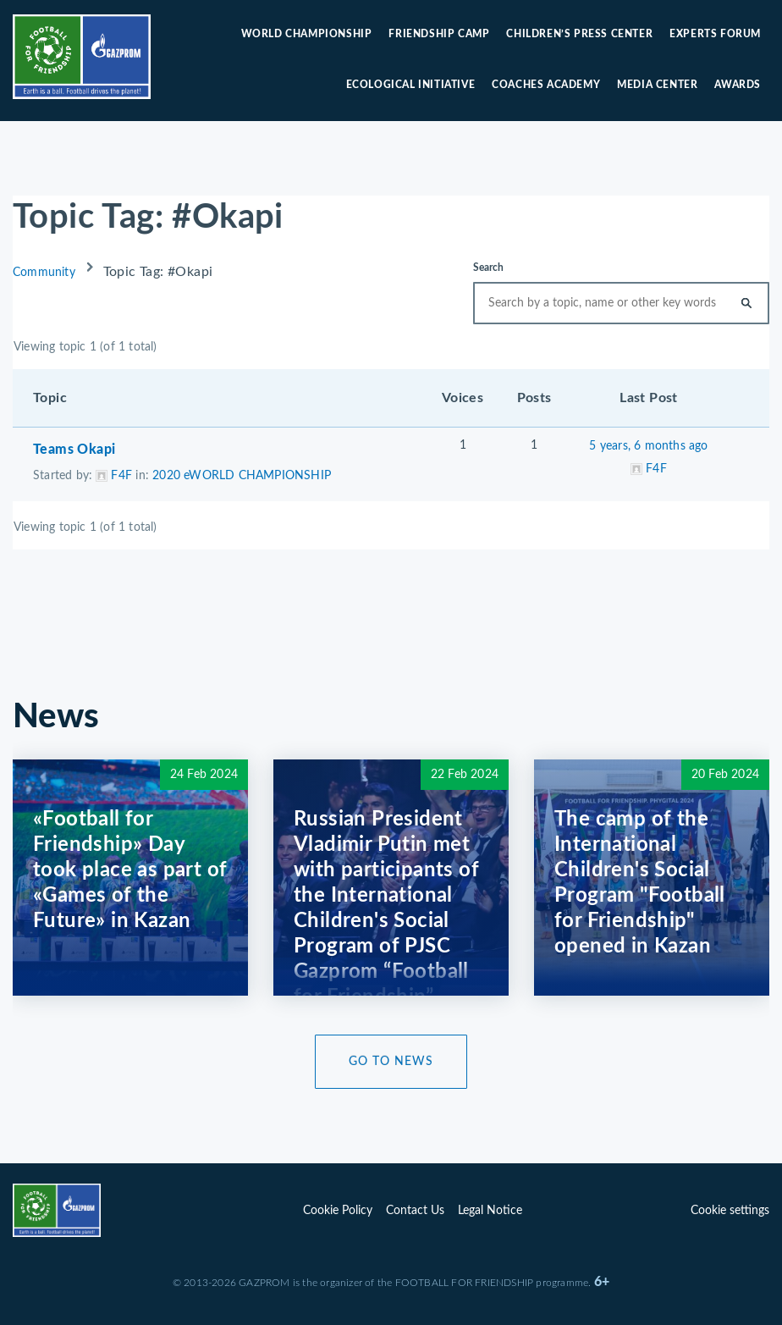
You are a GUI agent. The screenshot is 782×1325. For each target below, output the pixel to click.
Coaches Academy (546, 85)
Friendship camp (438, 34)
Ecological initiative (411, 85)
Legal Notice (490, 1211)
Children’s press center (579, 34)
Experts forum (715, 34)
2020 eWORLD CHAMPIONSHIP (241, 476)
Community (44, 273)
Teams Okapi (74, 449)
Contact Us (415, 1211)
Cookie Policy (337, 1211)
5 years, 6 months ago (648, 446)
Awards (737, 85)
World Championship (306, 34)
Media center (657, 85)
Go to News (391, 1062)
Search (488, 267)
